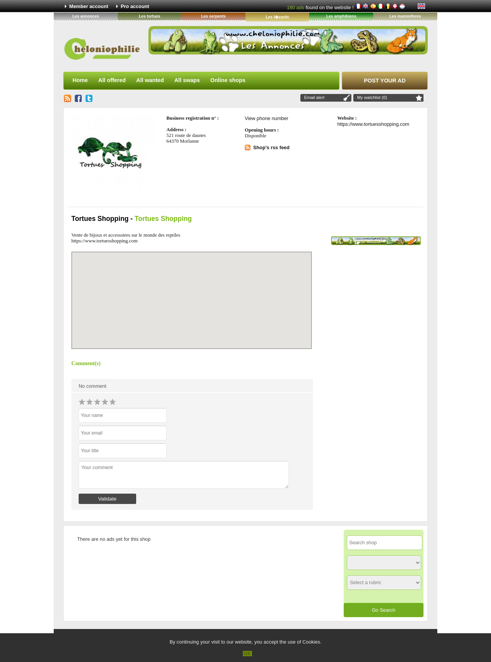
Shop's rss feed (271, 147)
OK (247, 653)
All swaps (187, 80)
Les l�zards (277, 17)
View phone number (266, 118)
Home (80, 80)
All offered (111, 80)
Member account (89, 6)
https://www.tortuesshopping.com (373, 124)
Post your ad (385, 80)
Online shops (227, 80)
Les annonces (85, 16)
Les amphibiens (341, 16)
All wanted (150, 80)
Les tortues (149, 16)
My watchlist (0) (372, 97)
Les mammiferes (405, 16)
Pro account (135, 6)
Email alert (314, 97)
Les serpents (213, 16)
